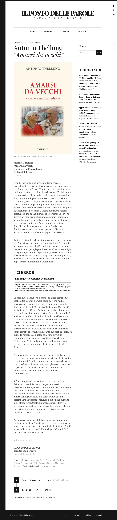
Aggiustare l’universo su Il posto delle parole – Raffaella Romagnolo (90, 110)
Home (32, 32)
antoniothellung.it (23, 440)
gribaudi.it (19, 175)
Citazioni (48, 32)
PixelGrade (29, 515)
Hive (21, 515)
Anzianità (18, 463)
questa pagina (49, 466)
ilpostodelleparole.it (24, 454)
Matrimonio (60, 463)
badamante (28, 463)
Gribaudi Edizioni (46, 463)
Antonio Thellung (56, 460)
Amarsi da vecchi (40, 460)
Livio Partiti (19, 42)
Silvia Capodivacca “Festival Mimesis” (88, 134)
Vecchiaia (18, 466)
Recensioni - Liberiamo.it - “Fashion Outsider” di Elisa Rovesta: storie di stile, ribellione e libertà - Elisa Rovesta (90, 80)
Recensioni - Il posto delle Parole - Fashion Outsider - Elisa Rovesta (90, 97)
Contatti (82, 32)
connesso (28, 497)
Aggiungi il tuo (61, 480)
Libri (40, 42)
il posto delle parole (57, 13)
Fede (36, 463)
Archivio (65, 32)
